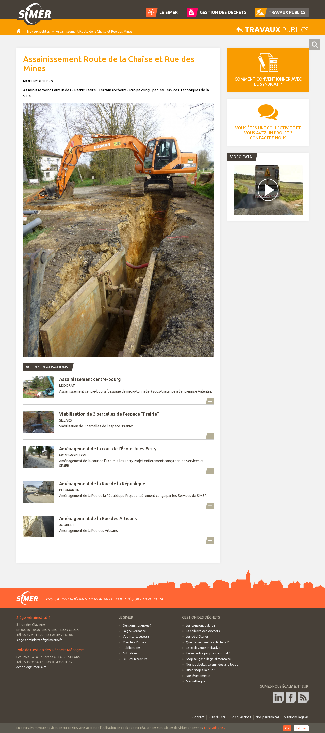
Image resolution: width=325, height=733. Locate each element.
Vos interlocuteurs (136, 636)
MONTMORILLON (118, 457)
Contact (198, 717)
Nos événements (198, 675)
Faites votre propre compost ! (208, 653)
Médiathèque (195, 681)
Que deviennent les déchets (206, 642)
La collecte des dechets (203, 631)
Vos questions (240, 717)
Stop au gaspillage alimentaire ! (209, 659)
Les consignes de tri (200, 625)
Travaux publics (38, 31)
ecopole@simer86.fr (31, 667)
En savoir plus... (215, 727)
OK (287, 728)
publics (272, 30)
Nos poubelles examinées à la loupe (212, 664)
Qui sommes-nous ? (137, 625)
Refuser (301, 728)
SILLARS (118, 422)
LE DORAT (118, 387)
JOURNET (118, 526)
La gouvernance (134, 631)
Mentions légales (296, 717)
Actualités (130, 653)
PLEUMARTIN (118, 492)
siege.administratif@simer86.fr (39, 640)
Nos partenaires (267, 717)
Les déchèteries (197, 636)
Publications (132, 647)
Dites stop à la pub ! (200, 670)
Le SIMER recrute (135, 659)
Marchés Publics (134, 642)
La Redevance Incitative (203, 647)
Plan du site (217, 717)
